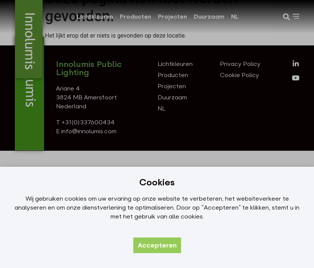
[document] (157, 134)
